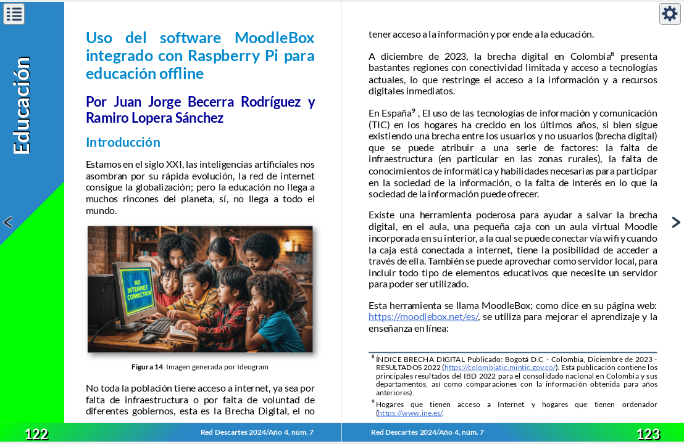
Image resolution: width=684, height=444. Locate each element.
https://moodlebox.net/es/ (423, 317)
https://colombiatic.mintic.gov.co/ (500, 367)
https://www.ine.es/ (410, 412)
